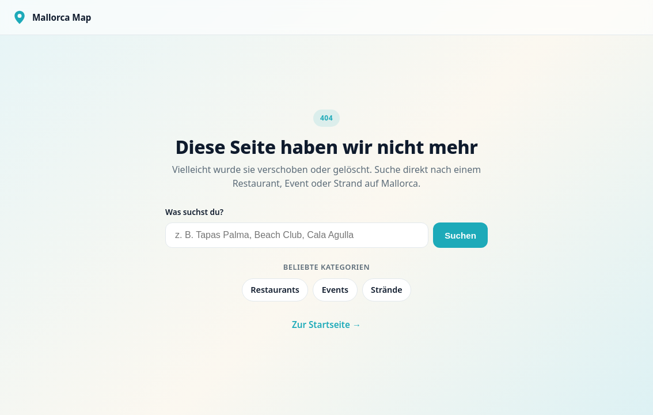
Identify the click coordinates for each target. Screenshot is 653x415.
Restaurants (274, 289)
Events (335, 289)
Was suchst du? (194, 211)
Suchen (460, 235)
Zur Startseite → (326, 324)
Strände (387, 289)
